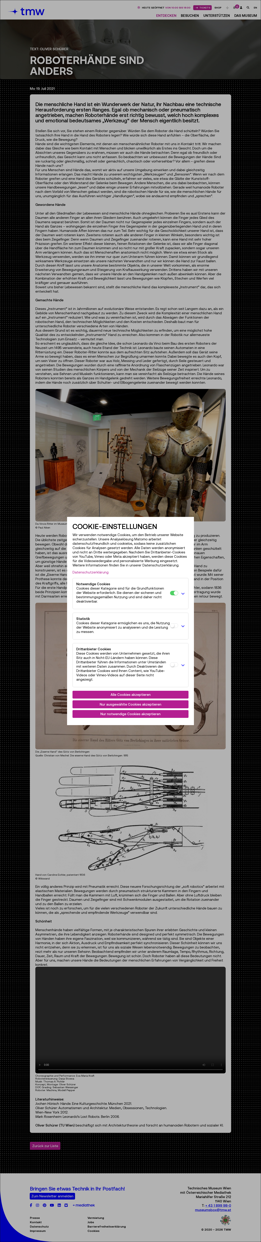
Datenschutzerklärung (90, 572)
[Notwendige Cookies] (174, 593)
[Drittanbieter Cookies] (174, 664)
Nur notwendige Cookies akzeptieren (130, 714)
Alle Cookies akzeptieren (131, 695)
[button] (182, 593)
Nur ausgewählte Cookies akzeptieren (130, 704)
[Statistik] (174, 625)
